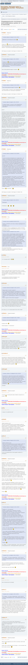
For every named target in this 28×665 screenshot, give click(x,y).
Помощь (14, 663)
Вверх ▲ (26, 663)
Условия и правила (19, 663)
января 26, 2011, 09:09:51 (5, 268)
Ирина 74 (5, 617)
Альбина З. (5, 353)
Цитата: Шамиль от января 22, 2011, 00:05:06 (11, 153)
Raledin (4, 419)
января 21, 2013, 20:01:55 (5, 619)
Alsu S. (4, 502)
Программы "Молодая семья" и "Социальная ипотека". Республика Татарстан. (12, 8)
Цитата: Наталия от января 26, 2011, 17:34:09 (11, 317)
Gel (3, 578)
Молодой (5, 336)
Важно (23, 663)
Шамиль (13, 16)
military (4, 255)
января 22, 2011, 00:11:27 (5, 197)
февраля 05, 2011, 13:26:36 (6, 370)
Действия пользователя (22, 29)
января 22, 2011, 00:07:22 (5, 150)
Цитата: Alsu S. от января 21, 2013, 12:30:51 (11, 555)
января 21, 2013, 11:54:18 (5, 460)
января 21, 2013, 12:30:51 (5, 504)
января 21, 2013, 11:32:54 (5, 437)
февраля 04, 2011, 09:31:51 (6, 338)
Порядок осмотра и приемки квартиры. (14, 144)
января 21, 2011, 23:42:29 (5, 56)
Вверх (2, 657)
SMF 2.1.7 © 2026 (3, 663)
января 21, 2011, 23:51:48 (5, 82)
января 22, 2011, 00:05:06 (5, 99)
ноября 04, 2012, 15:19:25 (5, 392)
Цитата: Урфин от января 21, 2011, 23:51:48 (11, 102)
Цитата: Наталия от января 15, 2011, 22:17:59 (11, 287)
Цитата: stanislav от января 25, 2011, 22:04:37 (11, 231)
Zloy (4, 407)
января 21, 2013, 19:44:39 (5, 591)
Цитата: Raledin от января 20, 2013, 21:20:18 (11, 440)
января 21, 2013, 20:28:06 (5, 639)
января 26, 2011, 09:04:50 (5, 218)
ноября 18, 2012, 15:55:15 (5, 409)
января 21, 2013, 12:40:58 (5, 552)
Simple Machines (8, 663)
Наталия (5, 283)
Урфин (4, 32)
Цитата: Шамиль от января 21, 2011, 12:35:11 (11, 37)
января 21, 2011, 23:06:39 (5, 34)
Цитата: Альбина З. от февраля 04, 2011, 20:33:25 (12, 373)
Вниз (2, 29)
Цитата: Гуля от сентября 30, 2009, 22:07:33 (11, 221)
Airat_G (4, 589)
